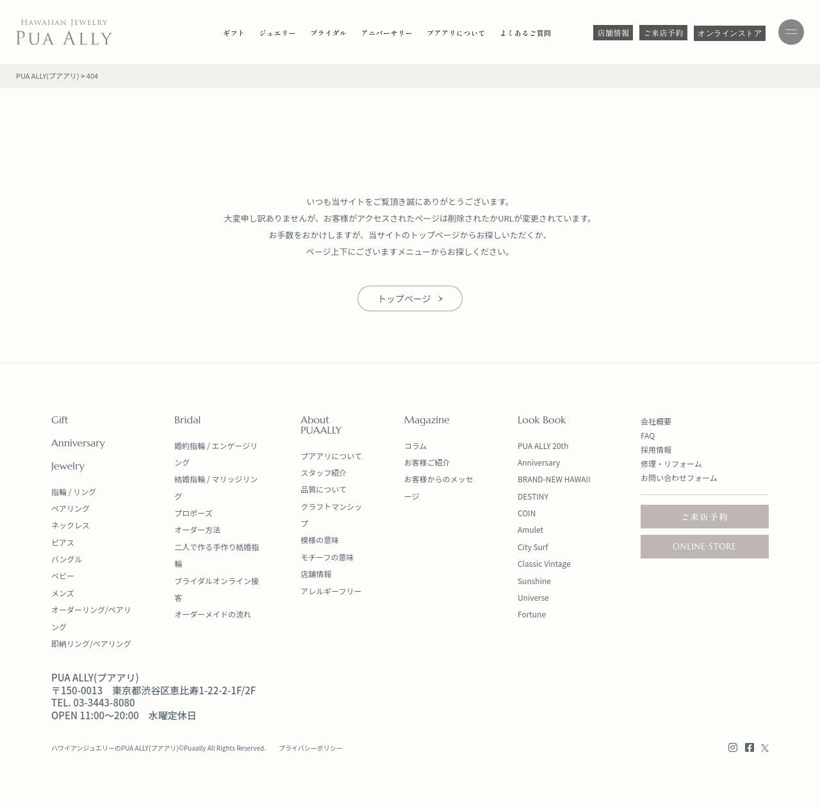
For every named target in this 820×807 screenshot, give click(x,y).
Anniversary (78, 442)
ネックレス (70, 524)
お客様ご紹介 (427, 462)
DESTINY (533, 496)
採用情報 (656, 449)
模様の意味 (319, 539)
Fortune (532, 613)
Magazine (427, 419)
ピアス (62, 542)
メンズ (62, 592)
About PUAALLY (320, 424)
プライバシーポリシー (311, 748)
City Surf (533, 546)
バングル (67, 558)
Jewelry (68, 465)
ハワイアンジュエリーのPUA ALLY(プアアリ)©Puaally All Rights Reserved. (158, 748)
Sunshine (534, 580)
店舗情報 (315, 573)
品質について (323, 489)
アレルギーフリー (330, 590)
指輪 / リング (73, 491)
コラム (415, 445)
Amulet (530, 529)
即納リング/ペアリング (91, 643)
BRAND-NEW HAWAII (554, 478)
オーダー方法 (197, 529)
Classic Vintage (544, 563)
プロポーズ (193, 512)
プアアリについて (331, 455)
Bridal (187, 419)
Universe (533, 597)
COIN (527, 512)
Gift (60, 419)
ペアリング (70, 508)
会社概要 (656, 421)
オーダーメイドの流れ (212, 613)
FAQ (648, 435)
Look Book (542, 419)
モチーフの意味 (327, 556)
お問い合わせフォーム (679, 477)
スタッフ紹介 (323, 472)
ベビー (62, 575)
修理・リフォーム (671, 463)
